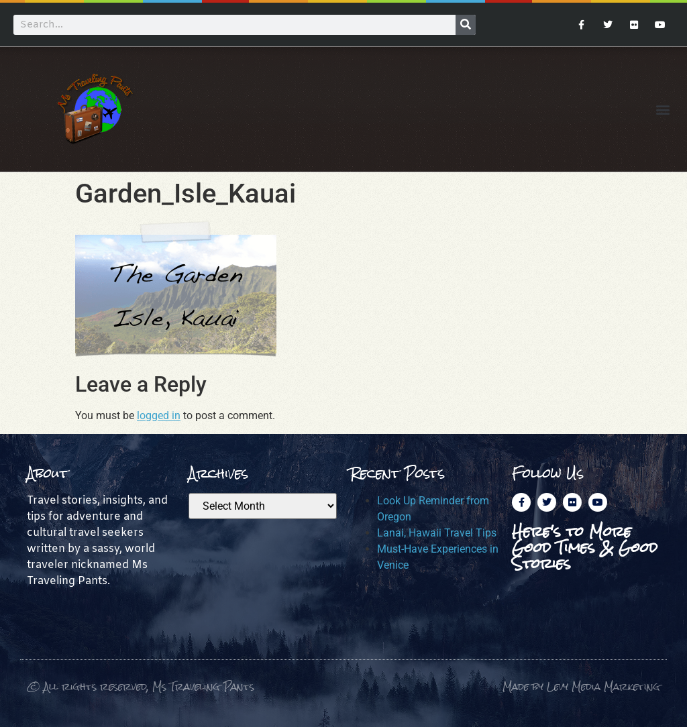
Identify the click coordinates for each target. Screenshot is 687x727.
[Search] (466, 25)
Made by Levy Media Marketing (581, 686)
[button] (662, 109)
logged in (158, 415)
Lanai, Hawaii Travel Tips (436, 532)
